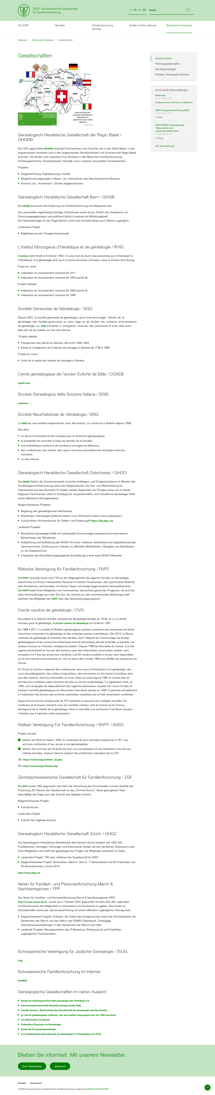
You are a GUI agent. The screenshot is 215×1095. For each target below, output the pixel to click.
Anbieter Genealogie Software (172, 74)
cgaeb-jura (24, 382)
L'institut (23, 255)
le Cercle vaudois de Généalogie (71, 623)
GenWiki (22, 980)
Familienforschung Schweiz (102, 27)
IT (140, 10)
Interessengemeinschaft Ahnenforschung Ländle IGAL (51, 1005)
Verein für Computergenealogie (38, 1029)
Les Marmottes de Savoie (35, 1019)
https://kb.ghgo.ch (102, 520)
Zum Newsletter (32, 1066)
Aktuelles (60, 25)
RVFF (26, 577)
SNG (24, 423)
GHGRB (48, 148)
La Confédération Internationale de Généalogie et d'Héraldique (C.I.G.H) (61, 1033)
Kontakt (22, 1083)
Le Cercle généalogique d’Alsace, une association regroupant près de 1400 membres (68, 1014)
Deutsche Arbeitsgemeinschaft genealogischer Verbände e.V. (55, 1000)
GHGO (26, 481)
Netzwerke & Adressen (179, 25)
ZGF (25, 786)
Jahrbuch (60, 1066)
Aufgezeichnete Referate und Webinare (174, 102)
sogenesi (23, 403)
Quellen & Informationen (142, 25)
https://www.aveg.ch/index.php (40, 765)
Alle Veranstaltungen (165, 146)
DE (130, 10)
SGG (43, 325)
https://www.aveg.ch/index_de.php (42, 759)
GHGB (26, 205)
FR (135, 10)
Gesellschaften (163, 58)
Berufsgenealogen (165, 69)
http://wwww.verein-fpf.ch (32, 901)
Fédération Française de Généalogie (41, 1024)
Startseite (22, 40)
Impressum (36, 1083)
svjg (20, 960)
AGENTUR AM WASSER (97, 1089)
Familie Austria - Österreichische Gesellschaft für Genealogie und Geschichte (64, 1010)
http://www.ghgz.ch (29, 872)
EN (144, 10)
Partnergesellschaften (167, 63)
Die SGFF (23, 25)
